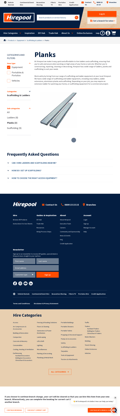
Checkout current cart (36, 410)
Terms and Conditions (21, 303)
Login (85, 220)
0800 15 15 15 (98, 3)
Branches (111, 2)
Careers (63, 228)
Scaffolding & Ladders (34, 40)
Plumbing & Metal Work (45, 358)
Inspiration (30, 33)
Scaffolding (14, 128)
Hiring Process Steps (44, 232)
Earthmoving (17, 353)
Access (15, 322)
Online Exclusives (84, 33)
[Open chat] (114, 410)
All (8, 112)
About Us (66, 33)
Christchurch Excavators (23, 360)
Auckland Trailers (93, 329)
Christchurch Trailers (94, 333)
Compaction (17, 337)
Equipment (20, 40)
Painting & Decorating (44, 353)
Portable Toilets (66, 331)
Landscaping (41, 337)
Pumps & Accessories (68, 339)
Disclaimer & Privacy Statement (46, 303)
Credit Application (66, 244)
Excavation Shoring (59, 294)
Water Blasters (90, 337)
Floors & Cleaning (43, 327)
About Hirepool (65, 220)
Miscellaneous (42, 349)
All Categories (60, 371)
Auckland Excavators (22, 356)
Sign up (86, 224)
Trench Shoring (90, 345)
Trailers (87, 326)
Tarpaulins (64, 351)
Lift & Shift (40, 341)
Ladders (12, 117)
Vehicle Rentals (24, 294)
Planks (47, 40)
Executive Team (65, 224)
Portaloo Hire (83, 294)
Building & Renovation (20, 333)
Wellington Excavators (23, 358)
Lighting (40, 345)
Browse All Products (20, 220)
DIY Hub (41, 33)
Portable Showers (67, 327)
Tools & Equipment (67, 355)
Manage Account (89, 228)
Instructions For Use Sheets (22, 224)
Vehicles (16, 80)
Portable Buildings (67, 322)
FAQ (61, 240)
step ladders (94, 78)
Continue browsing (14, 410)
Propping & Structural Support (71, 335)
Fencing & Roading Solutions (47, 322)
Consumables (17, 345)
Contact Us (86, 3)
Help (85, 232)
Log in (102, 14)
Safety (63, 343)
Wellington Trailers (93, 331)
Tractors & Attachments (69, 359)
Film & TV (72, 294)
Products (11, 40)
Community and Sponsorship (70, 232)
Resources (40, 228)
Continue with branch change (101, 410)
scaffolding (66, 81)
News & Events (65, 236)
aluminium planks (51, 81)
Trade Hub (53, 33)
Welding (87, 341)
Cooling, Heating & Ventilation (23, 349)
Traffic (87, 322)
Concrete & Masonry (20, 341)
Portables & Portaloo (18, 74)
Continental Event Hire (40, 294)
